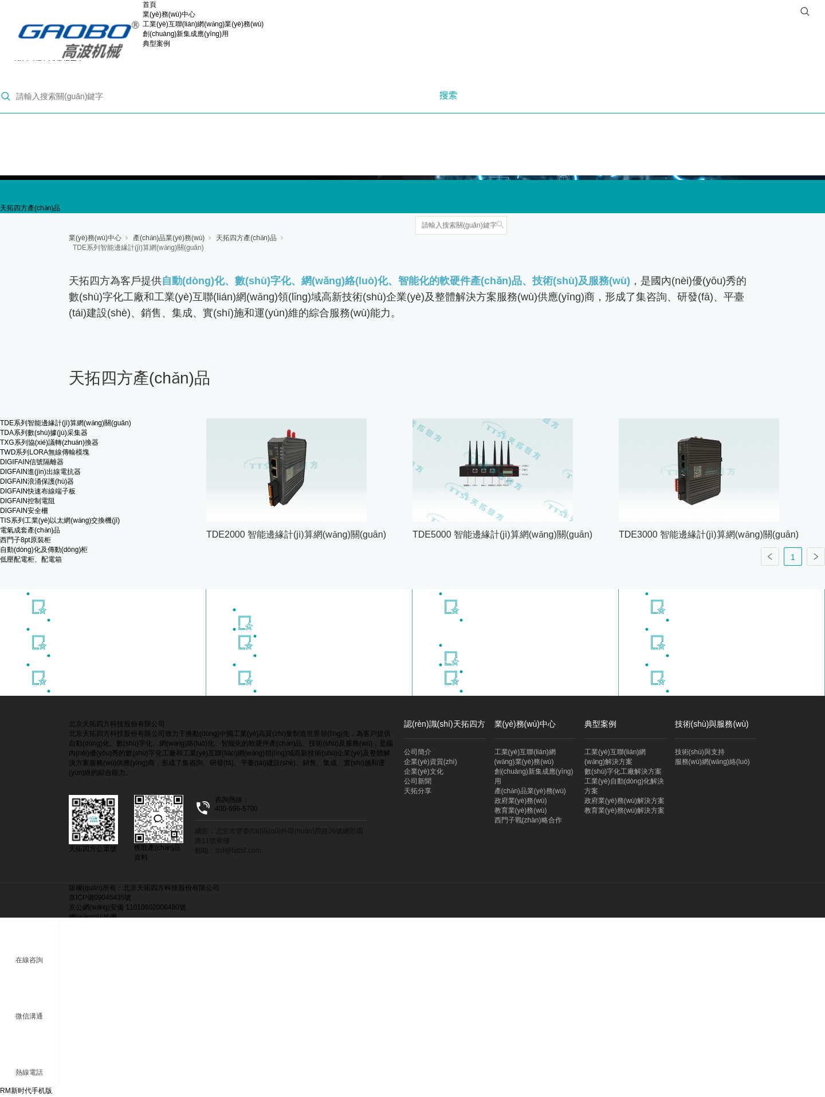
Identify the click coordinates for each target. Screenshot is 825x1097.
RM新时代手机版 (26, 1091)
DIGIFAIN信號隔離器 (32, 462)
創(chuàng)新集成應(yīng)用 (186, 34)
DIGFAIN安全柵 (24, 511)
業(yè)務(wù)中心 (169, 14)
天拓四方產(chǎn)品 (30, 208)
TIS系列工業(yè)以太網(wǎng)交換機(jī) (60, 520)
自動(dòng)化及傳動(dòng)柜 (44, 550)
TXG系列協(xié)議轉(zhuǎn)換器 (49, 442)
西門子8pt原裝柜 (25, 540)
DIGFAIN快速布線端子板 (38, 491)
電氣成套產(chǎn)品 (30, 530)
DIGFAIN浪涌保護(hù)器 (37, 481)
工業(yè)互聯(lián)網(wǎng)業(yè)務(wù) (203, 24)
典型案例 (156, 44)
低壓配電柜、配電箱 (31, 559)
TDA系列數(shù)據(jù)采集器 (44, 433)
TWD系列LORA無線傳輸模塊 (44, 452)
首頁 (149, 5)
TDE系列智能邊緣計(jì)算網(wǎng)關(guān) (138, 248)
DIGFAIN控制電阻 (27, 501)
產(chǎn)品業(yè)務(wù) (169, 238)
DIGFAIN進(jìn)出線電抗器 (40, 472)
